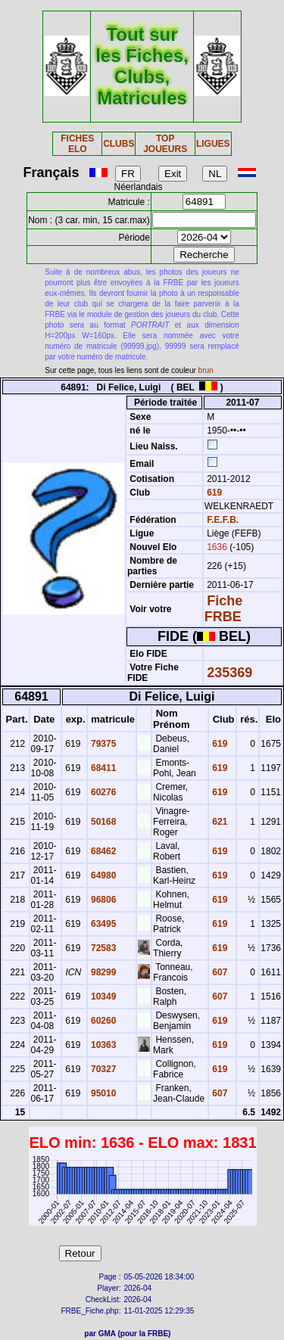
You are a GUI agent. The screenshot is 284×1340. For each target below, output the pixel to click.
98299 (103, 972)
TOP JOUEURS (165, 143)
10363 (103, 1045)
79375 (103, 743)
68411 (103, 768)
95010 (103, 1093)
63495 (103, 924)
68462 (103, 851)
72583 (103, 948)
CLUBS (118, 143)
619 (213, 492)
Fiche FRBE (223, 608)
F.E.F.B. (223, 520)
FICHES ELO (77, 143)
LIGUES (213, 143)
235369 (229, 672)
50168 (103, 821)
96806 (103, 899)
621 (218, 821)
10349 (103, 996)
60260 (103, 1020)
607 (218, 972)
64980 (103, 875)
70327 (103, 1069)
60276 (103, 792)
